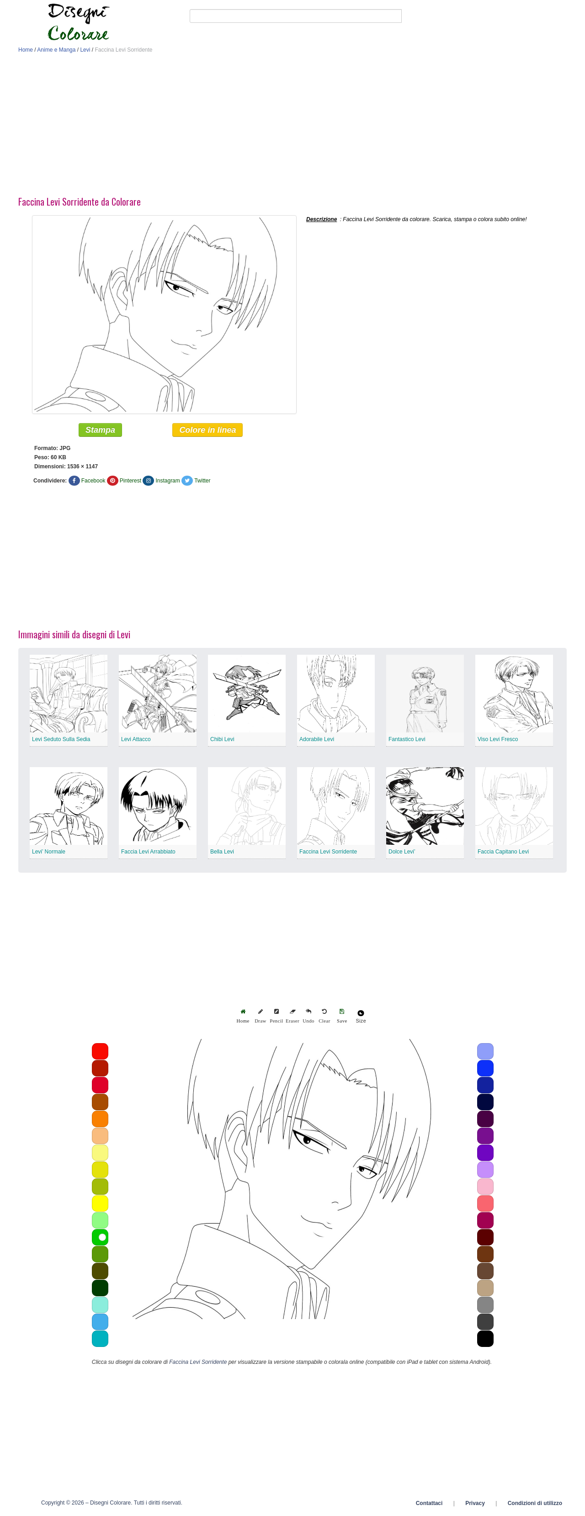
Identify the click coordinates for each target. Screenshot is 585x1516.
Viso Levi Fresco (498, 740)
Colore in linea (207, 430)
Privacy (475, 1503)
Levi (85, 50)
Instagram (167, 481)
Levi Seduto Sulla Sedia (61, 740)
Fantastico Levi (406, 740)
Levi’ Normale (48, 852)
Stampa (100, 430)
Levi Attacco (136, 740)
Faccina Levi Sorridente (328, 852)
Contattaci (429, 1503)
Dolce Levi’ (401, 852)
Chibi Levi (222, 740)
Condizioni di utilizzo (535, 1503)
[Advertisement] (292, 127)
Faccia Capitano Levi (503, 852)
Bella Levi (222, 852)
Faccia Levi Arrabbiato (148, 852)
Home (25, 50)
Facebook (93, 481)
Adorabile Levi (316, 740)
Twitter (202, 481)
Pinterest (130, 481)
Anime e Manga (56, 50)
